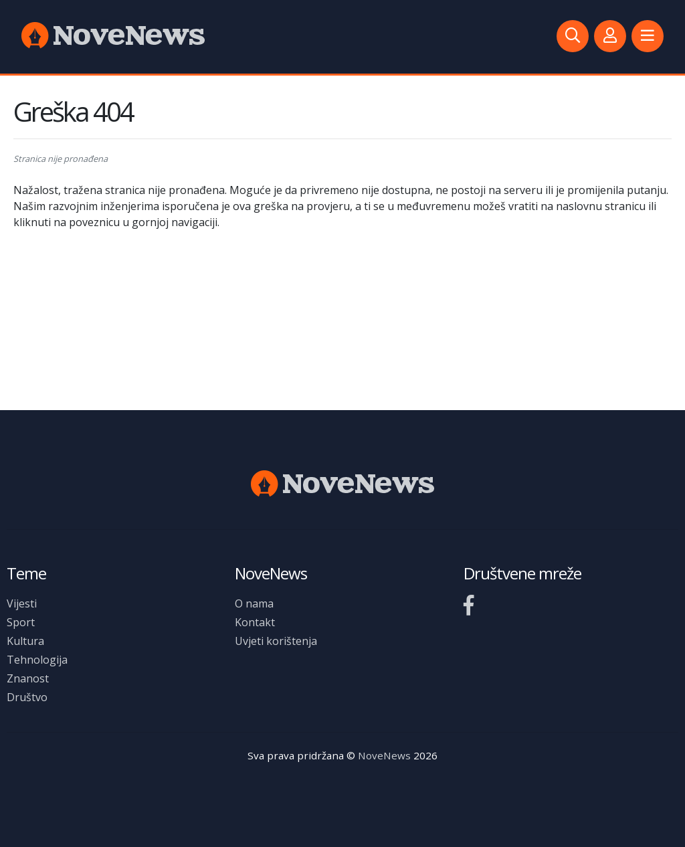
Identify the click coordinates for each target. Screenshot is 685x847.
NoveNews (384, 755)
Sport (21, 622)
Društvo (27, 697)
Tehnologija (37, 659)
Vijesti (22, 603)
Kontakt (255, 622)
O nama (254, 603)
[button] (647, 36)
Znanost (28, 678)
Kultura (25, 641)
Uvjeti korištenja (276, 641)
